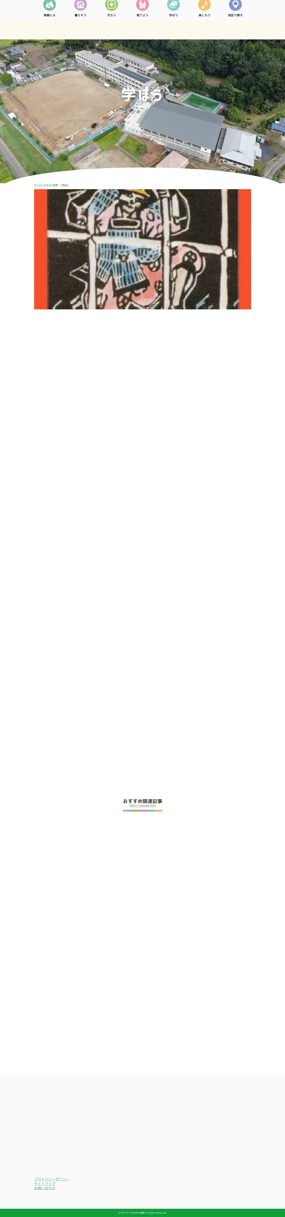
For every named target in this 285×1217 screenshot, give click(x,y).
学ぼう (173, 28)
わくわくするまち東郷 (46, 185)
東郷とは (49, 28)
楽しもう (204, 28)
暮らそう (80, 28)
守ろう (111, 28)
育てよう (142, 28)
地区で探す (235, 28)
